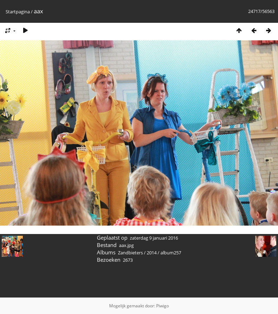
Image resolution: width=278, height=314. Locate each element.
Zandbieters (130, 252)
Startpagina (18, 11)
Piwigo (162, 306)
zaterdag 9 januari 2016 (154, 238)
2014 (152, 252)
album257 (170, 252)
